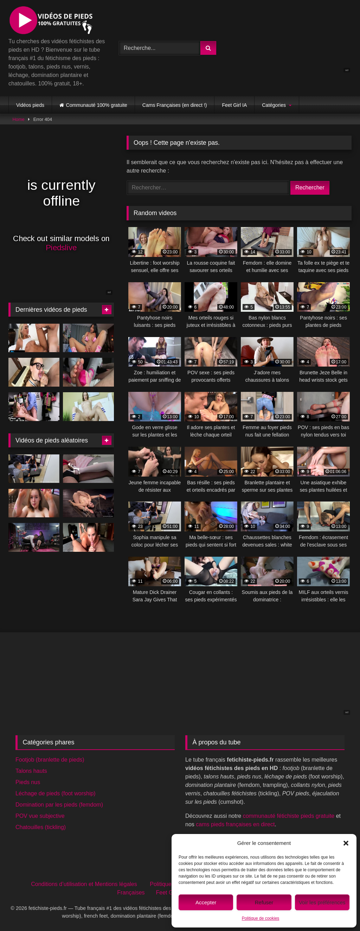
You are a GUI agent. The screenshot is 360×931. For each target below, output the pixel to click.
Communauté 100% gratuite (96, 105)
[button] (345, 843)
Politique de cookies (260, 918)
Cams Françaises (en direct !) (174, 105)
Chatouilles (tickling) (40, 827)
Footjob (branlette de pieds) (49, 760)
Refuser (264, 902)
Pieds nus (27, 782)
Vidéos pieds (30, 105)
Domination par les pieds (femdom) (59, 805)
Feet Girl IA (234, 105)
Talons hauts (31, 771)
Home (19, 119)
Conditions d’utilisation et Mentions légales (84, 884)
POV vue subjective (40, 816)
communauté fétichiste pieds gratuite (289, 816)
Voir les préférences (322, 902)
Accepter (205, 902)
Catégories (274, 105)
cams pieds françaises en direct (235, 824)
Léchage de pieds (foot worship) (55, 793)
